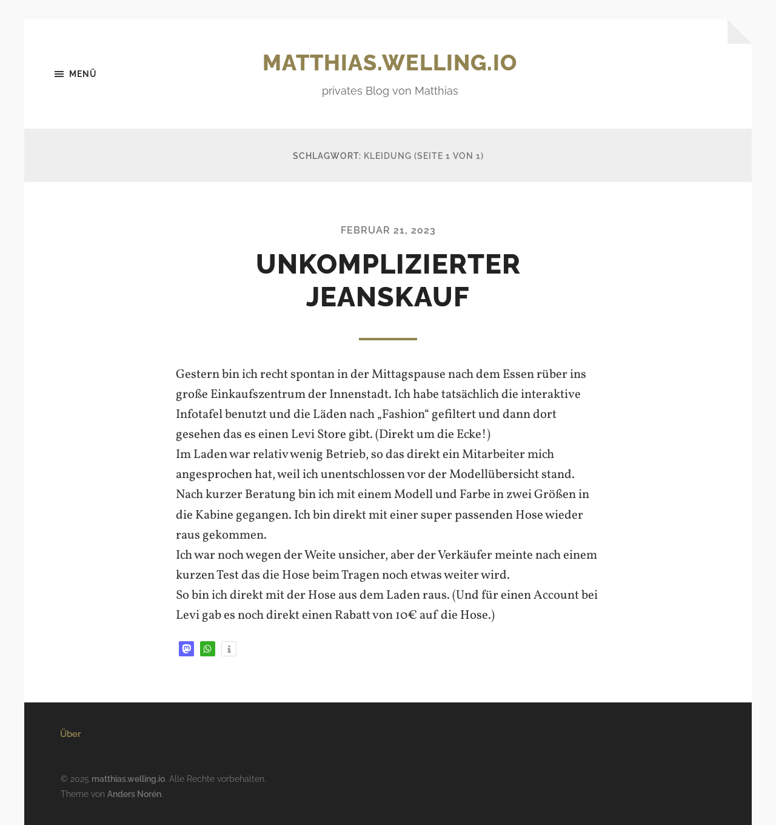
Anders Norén (134, 794)
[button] (186, 648)
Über (70, 734)
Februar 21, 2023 (388, 230)
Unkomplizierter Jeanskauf (388, 280)
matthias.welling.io (390, 62)
